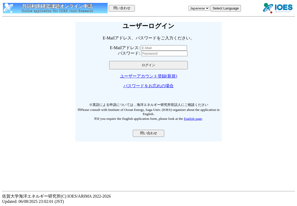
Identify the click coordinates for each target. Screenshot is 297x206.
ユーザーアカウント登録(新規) (148, 76)
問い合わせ (148, 133)
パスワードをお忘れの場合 (148, 86)
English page (193, 119)
